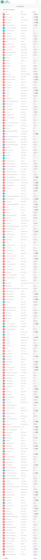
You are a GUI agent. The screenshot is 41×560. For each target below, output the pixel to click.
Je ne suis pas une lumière (9, 250)
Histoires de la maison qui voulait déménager (12, 179)
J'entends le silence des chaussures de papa (12, 226)
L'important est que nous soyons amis (11, 372)
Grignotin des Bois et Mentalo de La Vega (11, 136)
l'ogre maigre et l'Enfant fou (9, 397)
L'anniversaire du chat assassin (10, 329)
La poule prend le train (8, 524)
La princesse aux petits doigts (10, 538)
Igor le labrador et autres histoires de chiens (12, 196)
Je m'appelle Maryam (8, 239)
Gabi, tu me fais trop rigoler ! (9, 117)
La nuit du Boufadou (8, 502)
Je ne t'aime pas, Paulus (9, 253)
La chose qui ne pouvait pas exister (10, 429)
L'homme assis (7, 364)
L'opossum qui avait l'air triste (10, 407)
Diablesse (6, 41)
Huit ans (6, 190)
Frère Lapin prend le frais (9, 114)
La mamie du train (8, 497)
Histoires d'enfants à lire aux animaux (11, 174)
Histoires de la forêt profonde (10, 177)
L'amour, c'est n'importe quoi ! (10, 323)
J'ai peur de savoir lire (8, 220)
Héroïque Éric (7, 158)
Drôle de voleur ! (7, 63)
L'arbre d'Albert (7, 334)
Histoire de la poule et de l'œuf (10, 166)
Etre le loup (7, 95)
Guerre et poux (7, 147)
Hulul (6, 193)
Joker (6, 280)
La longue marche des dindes (10, 494)
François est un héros (8, 106)
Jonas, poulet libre (8, 283)
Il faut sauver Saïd (8, 201)
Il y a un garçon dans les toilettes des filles (12, 204)
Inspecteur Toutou (8, 209)
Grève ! (6, 133)
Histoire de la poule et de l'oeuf (10, 163)
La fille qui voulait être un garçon (10, 467)
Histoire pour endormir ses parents (10, 171)
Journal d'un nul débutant (9, 293)
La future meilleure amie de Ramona (11, 473)
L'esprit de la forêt (8, 356)
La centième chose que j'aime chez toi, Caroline (12, 426)
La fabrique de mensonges (9, 448)
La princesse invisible (8, 543)
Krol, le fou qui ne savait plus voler (10, 307)
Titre (6, 11)
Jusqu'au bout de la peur (9, 299)
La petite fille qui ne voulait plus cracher (11, 516)
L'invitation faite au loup (9, 383)
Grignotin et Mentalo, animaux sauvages (11, 144)
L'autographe (7, 340)
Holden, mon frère (8, 188)
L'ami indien (7, 321)
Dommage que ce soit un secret (10, 52)
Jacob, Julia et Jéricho (8, 231)
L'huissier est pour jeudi (9, 369)
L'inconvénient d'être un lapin (10, 375)
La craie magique (8, 435)
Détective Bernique (8, 33)
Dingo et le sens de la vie (9, 44)
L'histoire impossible (8, 361)
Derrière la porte (7, 22)
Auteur (22, 11)
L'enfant (6, 348)
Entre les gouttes (8, 84)
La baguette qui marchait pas (10, 413)
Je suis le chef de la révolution (10, 258)
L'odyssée (6, 388)
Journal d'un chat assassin (9, 291)
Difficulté (34, 11)
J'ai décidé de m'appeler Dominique (10, 215)
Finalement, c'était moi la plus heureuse (11, 101)
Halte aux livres (7, 152)
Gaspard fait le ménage (9, 125)
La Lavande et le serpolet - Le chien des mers (12, 486)
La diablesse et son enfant (9, 443)
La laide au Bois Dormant (9, 483)
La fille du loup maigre (8, 464)
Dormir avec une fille (8, 55)
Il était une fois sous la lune (9, 198)
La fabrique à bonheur (8, 445)
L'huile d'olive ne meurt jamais (10, 367)
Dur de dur (7, 68)
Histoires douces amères (9, 182)
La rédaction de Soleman (9, 551)
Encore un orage (8, 74)
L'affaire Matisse (8, 312)
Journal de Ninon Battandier (9, 296)
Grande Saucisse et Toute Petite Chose (11, 131)
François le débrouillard (9, 109)
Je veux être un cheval (8, 266)
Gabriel (6, 120)
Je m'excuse (7, 242)
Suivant (36, 558)
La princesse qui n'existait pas (10, 549)
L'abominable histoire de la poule (10, 310)
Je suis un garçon (8, 261)
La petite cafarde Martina (9, 513)
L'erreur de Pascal (8, 350)
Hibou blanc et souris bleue (9, 160)
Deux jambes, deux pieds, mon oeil (10, 38)
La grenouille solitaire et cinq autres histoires (12, 478)
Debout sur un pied (8, 17)
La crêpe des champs (8, 437)
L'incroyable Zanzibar (8, 378)
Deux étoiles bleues (8, 36)
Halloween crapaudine (8, 150)
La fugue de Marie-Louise (9, 470)
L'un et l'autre (7, 410)
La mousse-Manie (8, 500)
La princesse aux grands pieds (10, 535)
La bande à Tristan (8, 416)
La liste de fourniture (8, 489)
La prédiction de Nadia (8, 530)
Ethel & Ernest (7, 93)
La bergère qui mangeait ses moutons (11, 418)
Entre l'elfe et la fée (8, 82)
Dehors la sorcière (8, 19)
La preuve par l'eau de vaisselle (10, 532)
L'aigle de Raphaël (8, 318)
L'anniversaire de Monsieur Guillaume (11, 326)
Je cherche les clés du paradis (10, 234)
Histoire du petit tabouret (9, 169)
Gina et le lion (7, 128)
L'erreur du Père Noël (8, 353)
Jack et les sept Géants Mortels (10, 228)
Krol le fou (7, 304)
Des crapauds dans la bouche (10, 25)
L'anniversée (7, 331)
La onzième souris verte (9, 505)
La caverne (7, 421)
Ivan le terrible (7, 212)
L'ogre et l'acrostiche (8, 394)
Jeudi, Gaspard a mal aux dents (10, 277)
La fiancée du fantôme (8, 462)
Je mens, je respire (8, 247)
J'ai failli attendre (8, 217)
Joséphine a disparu (8, 285)
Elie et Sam (7, 71)
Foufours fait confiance (9, 103)
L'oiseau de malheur (8, 402)
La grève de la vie (8, 481)
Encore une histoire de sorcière (10, 76)
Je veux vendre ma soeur (9, 269)
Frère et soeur (7, 112)
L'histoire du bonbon (8, 359)
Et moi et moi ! (7, 90)
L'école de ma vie (8, 342)
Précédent (5, 558)
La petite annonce (8, 508)
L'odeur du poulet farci (8, 386)
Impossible (7, 207)
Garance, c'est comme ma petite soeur (11, 122)
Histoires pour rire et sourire (9, 185)
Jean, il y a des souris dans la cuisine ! (11, 274)
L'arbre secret (7, 337)
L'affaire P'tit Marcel (8, 315)
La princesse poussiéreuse (9, 546)
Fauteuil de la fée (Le (8, 98)
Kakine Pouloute (7, 302)
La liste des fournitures (9, 492)
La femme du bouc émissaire (9, 456)
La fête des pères (8, 459)
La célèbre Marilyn (8, 424)
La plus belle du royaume (9, 521)
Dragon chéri (7, 57)
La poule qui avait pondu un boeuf (10, 527)
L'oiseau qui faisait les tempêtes (10, 405)
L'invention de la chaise (9, 380)
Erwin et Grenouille (8, 87)
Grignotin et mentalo (8, 139)
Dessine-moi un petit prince (9, 30)
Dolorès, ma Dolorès (8, 49)
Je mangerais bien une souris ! (10, 245)
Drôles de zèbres (8, 65)
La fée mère (7, 454)
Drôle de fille (7, 60)
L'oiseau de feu (7, 399)
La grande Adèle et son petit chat (10, 475)
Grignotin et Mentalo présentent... (10, 141)
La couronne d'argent (8, 432)
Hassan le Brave (7, 155)
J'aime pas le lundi (8, 223)
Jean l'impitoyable (8, 272)
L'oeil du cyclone (8, 391)
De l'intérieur (7, 14)
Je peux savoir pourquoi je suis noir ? (11, 255)
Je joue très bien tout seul (9, 236)
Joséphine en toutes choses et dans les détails (12, 288)
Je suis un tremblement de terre (10, 264)
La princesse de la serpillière (9, 540)
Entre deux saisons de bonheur (10, 79)
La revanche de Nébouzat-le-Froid (10, 554)
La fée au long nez (8, 451)
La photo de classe (8, 519)
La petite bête (7, 511)
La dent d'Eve (7, 440)
